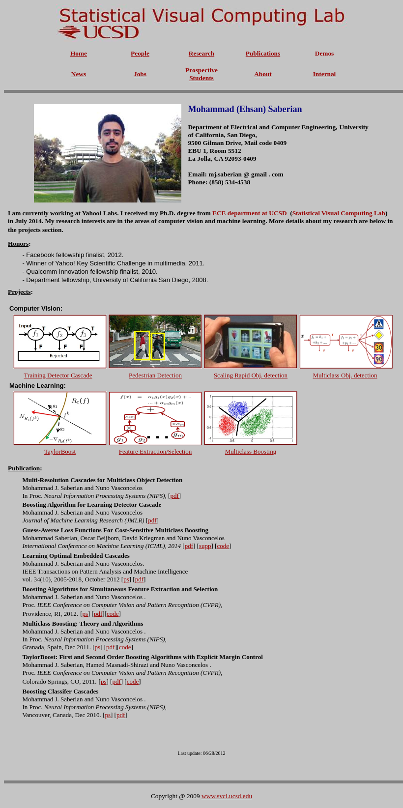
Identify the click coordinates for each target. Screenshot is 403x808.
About (263, 74)
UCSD (278, 213)
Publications (263, 53)
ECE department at (240, 213)
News (78, 74)
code (223, 545)
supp (205, 545)
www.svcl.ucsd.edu (227, 796)
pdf (189, 545)
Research (201, 53)
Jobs (140, 74)
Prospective (201, 70)
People (140, 53)
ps (126, 579)
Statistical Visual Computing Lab (338, 213)
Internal (324, 74)
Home (78, 53)
